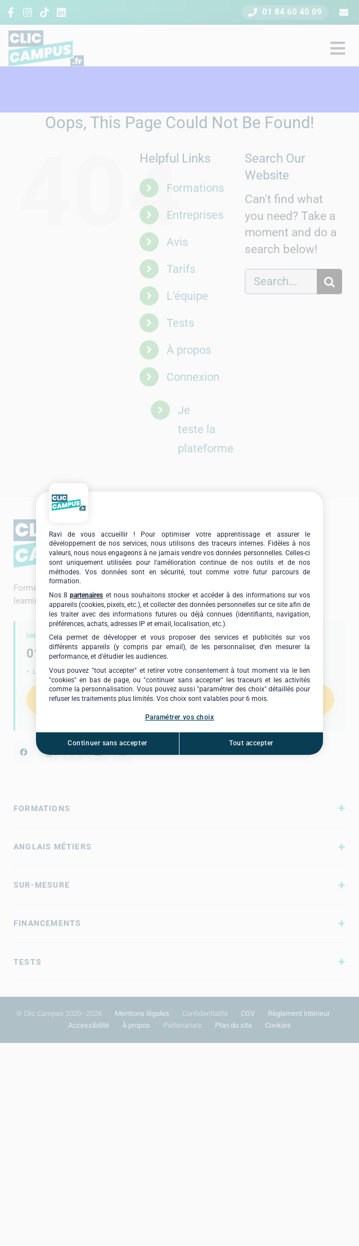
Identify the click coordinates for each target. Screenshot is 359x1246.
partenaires (86, 595)
